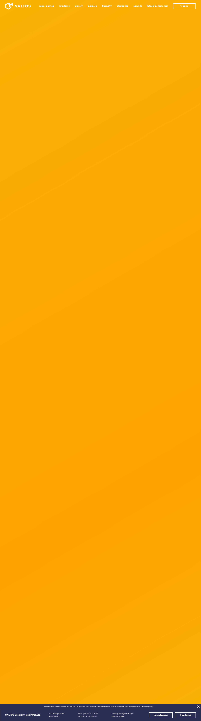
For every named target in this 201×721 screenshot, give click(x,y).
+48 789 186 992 (118, 716)
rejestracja (161, 715)
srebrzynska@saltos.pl (122, 714)
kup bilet (185, 715)
